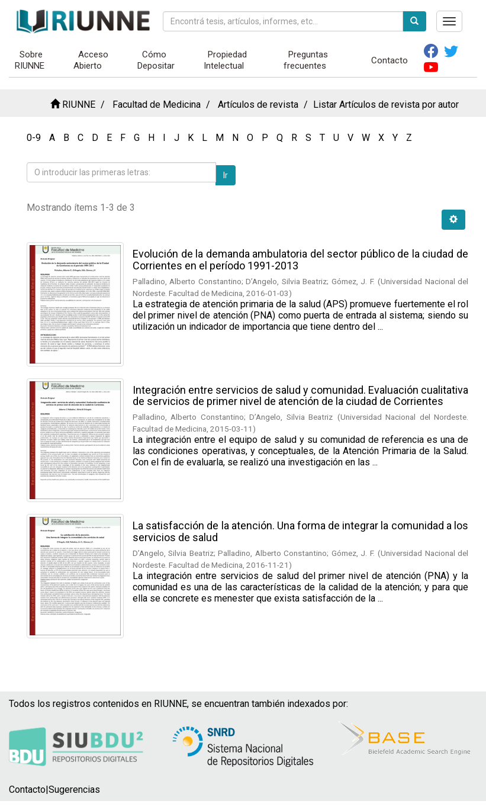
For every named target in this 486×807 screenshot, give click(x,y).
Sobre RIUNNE (29, 60)
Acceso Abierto (90, 60)
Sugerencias (74, 789)
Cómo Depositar (156, 60)
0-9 (34, 137)
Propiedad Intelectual (225, 60)
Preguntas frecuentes (306, 60)
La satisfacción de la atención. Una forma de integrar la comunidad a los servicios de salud (300, 531)
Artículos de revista (258, 104)
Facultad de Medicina (156, 104)
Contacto (389, 60)
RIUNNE (78, 104)
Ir (225, 175)
